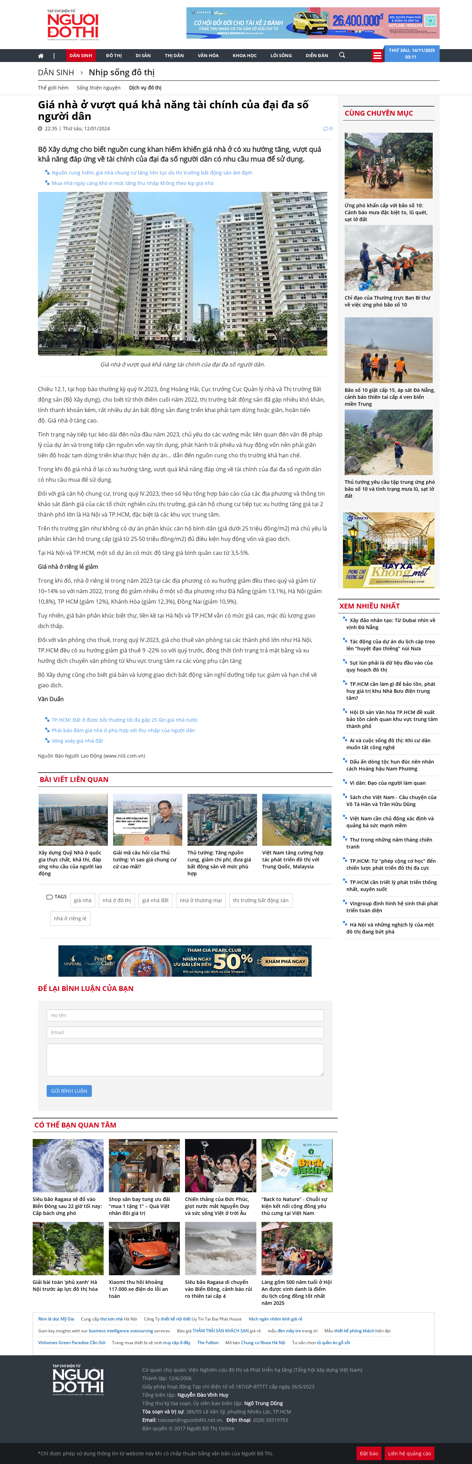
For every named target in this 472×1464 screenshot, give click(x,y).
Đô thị (114, 55)
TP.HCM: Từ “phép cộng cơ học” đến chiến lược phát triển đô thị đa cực (391, 864)
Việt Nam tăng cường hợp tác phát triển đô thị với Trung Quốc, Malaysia (292, 859)
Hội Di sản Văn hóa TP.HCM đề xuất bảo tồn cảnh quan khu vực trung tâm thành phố (392, 719)
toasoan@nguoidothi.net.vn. (191, 1420)
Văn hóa (208, 55)
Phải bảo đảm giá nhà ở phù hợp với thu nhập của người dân (123, 730)
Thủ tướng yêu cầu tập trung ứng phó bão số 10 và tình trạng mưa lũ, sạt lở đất (390, 489)
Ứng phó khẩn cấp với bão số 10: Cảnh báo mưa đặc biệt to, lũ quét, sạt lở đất (386, 212)
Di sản (143, 55)
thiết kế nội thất (176, 1319)
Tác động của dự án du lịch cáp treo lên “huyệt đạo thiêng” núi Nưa (390, 645)
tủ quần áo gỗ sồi (333, 1343)
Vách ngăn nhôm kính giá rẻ (275, 1319)
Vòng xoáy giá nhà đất (77, 740)
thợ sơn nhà (111, 1319)
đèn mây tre (289, 1331)
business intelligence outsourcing (121, 1331)
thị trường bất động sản (261, 900)
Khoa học (245, 55)
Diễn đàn (317, 55)
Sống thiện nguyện (99, 87)
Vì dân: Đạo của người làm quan (388, 783)
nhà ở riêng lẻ (70, 918)
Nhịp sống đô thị (121, 72)
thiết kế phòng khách (354, 1331)
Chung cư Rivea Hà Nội (263, 1343)
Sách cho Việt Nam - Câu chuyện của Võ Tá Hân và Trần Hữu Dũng (391, 800)
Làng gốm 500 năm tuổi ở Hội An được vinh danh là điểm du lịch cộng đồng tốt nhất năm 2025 (297, 1292)
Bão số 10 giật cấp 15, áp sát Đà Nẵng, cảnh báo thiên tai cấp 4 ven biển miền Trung (390, 397)
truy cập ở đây (176, 1343)
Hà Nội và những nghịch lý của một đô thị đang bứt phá (390, 928)
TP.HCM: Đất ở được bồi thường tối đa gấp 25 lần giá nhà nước (125, 719)
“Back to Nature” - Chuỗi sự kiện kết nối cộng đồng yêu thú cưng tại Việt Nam (294, 1206)
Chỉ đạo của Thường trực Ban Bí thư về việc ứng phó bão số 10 (387, 301)
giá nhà (82, 900)
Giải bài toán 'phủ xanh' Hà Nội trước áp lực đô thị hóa (65, 1285)
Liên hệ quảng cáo (409, 1453)
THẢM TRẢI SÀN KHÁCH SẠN (221, 1331)
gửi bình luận (69, 1090)
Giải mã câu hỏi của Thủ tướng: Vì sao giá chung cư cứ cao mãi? (144, 859)
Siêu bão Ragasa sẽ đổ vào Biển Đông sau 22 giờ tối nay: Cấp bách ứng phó (67, 1206)
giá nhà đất (155, 900)
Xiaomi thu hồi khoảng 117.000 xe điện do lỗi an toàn (138, 1289)
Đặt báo (369, 1453)
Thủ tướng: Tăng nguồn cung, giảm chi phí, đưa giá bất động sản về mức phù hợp (219, 863)
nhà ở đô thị (117, 900)
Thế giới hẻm (53, 87)
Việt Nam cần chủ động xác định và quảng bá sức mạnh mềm (390, 822)
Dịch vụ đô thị (145, 87)
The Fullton (207, 1343)
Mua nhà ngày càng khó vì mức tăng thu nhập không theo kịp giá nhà (133, 183)
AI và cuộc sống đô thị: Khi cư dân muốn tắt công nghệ (388, 744)
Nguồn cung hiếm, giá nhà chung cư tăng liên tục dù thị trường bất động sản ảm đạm (152, 172)
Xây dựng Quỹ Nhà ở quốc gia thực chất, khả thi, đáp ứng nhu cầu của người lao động (70, 863)
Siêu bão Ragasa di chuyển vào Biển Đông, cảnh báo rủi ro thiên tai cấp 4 (218, 1289)
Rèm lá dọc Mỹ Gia (56, 1319)
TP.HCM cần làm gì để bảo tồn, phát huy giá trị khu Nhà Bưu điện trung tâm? (390, 691)
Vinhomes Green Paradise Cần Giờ (71, 1343)
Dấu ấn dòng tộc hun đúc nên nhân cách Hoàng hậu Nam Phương (390, 765)
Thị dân (174, 55)
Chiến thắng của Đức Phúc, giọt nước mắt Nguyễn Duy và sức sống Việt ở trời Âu (217, 1206)
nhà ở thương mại (201, 900)
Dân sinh (81, 55)
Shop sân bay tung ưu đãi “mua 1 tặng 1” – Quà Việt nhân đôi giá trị (139, 1206)
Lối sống (281, 55)
